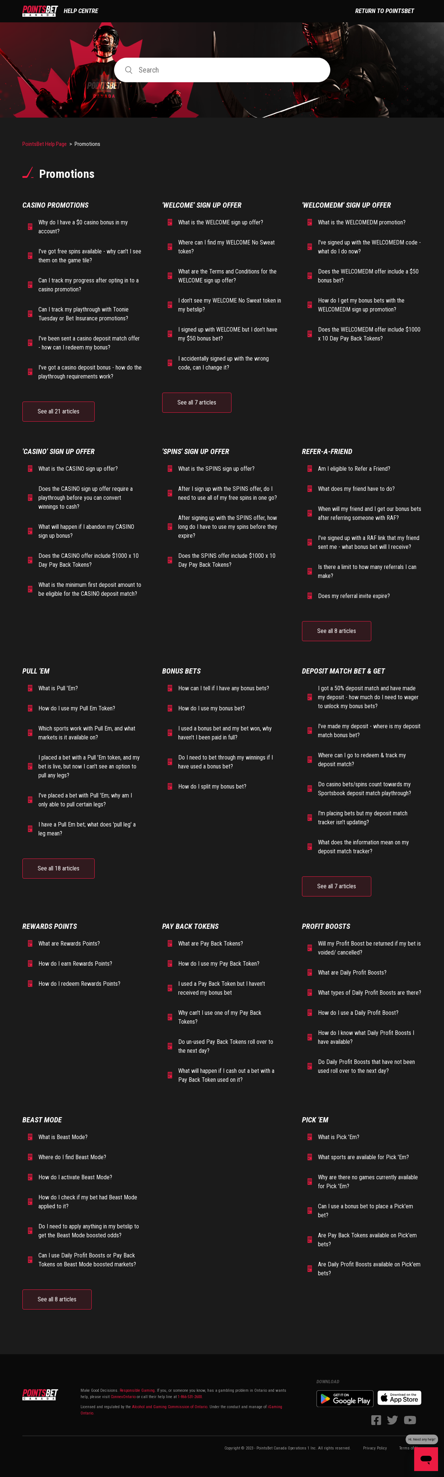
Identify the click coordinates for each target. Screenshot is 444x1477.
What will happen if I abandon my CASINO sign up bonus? (86, 531)
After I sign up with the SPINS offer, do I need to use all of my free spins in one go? (227, 493)
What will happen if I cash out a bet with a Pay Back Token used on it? (226, 1075)
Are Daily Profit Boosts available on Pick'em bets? (369, 1269)
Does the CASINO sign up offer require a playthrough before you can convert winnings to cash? (85, 497)
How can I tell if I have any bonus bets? (223, 688)
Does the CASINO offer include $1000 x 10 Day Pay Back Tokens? (88, 560)
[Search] (222, 70)
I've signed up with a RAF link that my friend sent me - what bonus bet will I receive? (368, 542)
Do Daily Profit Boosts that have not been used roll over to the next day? (366, 1066)
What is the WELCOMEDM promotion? (362, 222)
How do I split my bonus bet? (212, 786)
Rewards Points (49, 926)
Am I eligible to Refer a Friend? (354, 468)
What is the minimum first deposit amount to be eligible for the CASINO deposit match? (89, 589)
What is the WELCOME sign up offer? (220, 222)
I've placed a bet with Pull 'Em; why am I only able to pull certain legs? (85, 800)
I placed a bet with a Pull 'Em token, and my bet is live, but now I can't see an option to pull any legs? (89, 766)
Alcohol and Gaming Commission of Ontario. (170, 1406)
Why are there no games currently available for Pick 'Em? (368, 1182)
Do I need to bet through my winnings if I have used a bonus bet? (225, 762)
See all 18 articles (58, 868)
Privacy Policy (375, 1448)
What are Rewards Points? (69, 943)
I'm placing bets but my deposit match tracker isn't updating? (362, 818)
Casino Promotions (55, 205)
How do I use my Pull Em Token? (76, 708)
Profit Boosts (326, 926)
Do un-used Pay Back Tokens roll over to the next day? (225, 1046)
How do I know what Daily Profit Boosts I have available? (366, 1037)
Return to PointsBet (384, 11)
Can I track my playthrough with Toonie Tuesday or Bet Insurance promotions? (83, 314)
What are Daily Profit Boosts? (352, 972)
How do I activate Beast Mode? (75, 1177)
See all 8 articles (336, 630)
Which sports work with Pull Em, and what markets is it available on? (86, 733)
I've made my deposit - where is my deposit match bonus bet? (369, 731)
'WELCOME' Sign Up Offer (202, 205)
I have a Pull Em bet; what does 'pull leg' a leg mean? (87, 829)
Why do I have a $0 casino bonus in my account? (83, 227)
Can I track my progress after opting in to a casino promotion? (88, 285)
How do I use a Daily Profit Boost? (358, 1012)
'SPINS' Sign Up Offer (195, 451)
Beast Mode (42, 1119)
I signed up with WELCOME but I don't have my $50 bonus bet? (227, 334)
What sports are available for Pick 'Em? (363, 1157)
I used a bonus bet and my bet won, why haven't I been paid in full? (225, 733)
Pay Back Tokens (190, 926)
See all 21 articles (58, 411)
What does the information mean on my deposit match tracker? (363, 847)
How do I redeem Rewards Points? (79, 983)
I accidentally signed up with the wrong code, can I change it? (223, 363)
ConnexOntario (123, 1396)
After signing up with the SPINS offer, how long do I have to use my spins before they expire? (227, 526)
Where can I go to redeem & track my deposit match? (362, 760)
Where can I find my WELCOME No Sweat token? (226, 247)
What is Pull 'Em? (58, 688)
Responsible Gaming (137, 1390)
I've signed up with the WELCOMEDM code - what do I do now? (369, 247)
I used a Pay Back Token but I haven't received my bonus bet (221, 988)
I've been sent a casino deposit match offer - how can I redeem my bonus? (89, 343)
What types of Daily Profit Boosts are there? (369, 992)
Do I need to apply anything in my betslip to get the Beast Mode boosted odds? (88, 1231)
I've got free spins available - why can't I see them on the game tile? (89, 256)
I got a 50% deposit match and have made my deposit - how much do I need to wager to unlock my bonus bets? (368, 697)
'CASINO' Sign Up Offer (58, 451)
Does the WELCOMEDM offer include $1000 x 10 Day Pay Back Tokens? (369, 334)
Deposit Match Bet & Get (343, 670)
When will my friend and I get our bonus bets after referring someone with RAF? (369, 513)
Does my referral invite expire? (354, 596)
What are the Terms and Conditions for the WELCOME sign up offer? (227, 276)
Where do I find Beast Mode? (72, 1157)
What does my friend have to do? (356, 488)
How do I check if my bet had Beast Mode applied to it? (87, 1202)
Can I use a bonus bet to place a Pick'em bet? (365, 1211)
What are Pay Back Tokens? (210, 943)
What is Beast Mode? (63, 1137)
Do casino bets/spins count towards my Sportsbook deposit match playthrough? (364, 789)
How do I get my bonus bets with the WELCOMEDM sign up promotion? (361, 305)
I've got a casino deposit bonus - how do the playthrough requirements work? (90, 372)
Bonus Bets (181, 670)
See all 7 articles (196, 402)
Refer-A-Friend (327, 451)
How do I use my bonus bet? (211, 708)
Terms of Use (410, 1448)
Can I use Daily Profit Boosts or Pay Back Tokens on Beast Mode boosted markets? (87, 1260)
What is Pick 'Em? (338, 1137)
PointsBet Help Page (44, 144)
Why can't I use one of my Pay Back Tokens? (219, 1017)
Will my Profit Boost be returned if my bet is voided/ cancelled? (369, 948)
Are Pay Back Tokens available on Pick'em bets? (367, 1240)
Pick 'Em (315, 1119)
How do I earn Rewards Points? (75, 963)
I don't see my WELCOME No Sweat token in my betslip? (229, 305)
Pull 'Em (36, 670)
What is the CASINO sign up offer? (78, 468)
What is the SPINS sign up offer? (216, 468)
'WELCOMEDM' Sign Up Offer (346, 205)
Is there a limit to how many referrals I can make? (367, 571)
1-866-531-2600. (190, 1396)
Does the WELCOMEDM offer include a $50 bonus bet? (368, 276)
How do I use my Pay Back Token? (218, 963)
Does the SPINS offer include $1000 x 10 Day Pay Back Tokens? (226, 560)
